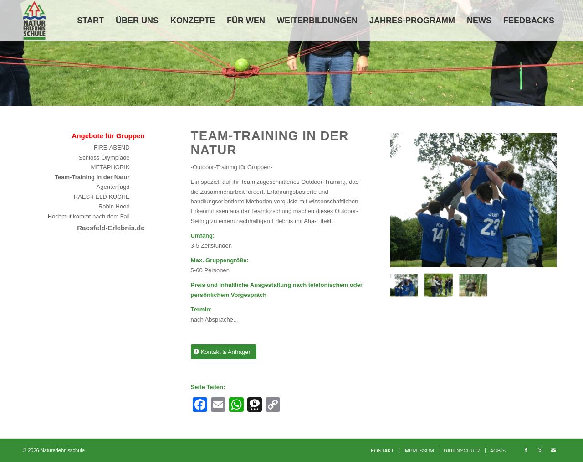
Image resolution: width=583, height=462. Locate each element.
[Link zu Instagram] (540, 450)
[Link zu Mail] (553, 450)
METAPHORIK (110, 167)
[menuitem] (90, 20)
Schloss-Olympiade (104, 157)
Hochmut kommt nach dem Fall (89, 216)
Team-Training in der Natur (92, 177)
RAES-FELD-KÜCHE (102, 196)
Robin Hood (114, 206)
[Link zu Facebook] (526, 450)
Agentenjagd (113, 186)
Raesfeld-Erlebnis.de (110, 228)
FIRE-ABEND (112, 147)
